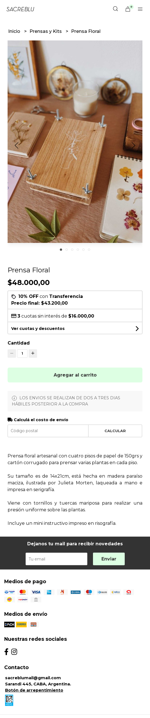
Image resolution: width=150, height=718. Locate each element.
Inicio (14, 31)
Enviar (108, 559)
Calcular (115, 431)
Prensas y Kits (46, 31)
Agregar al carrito (75, 375)
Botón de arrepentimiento (34, 690)
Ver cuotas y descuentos (38, 328)
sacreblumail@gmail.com (33, 677)
